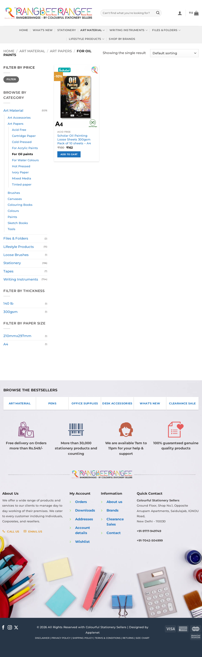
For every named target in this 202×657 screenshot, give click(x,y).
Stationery (66, 30)
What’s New (43, 30)
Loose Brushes (16, 255)
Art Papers (61, 51)
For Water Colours (25, 160)
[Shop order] (174, 53)
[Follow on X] (16, 627)
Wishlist (82, 542)
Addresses (84, 519)
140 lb (8, 303)
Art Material (92, 30)
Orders (81, 502)
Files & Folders (166, 30)
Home (23, 30)
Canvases (15, 199)
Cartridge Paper (24, 136)
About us (114, 502)
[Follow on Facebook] (3, 627)
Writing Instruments (128, 30)
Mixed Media (21, 178)
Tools (11, 229)
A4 (5, 344)
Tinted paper (21, 184)
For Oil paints (22, 154)
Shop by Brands (122, 39)
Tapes (8, 271)
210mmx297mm (17, 336)
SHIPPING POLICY (82, 638)
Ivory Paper (20, 172)
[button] (194, 13)
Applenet (93, 632)
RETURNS (128, 638)
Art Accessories (19, 117)
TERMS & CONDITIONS (108, 638)
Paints (12, 217)
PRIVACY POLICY (60, 638)
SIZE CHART (142, 638)
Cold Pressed (22, 142)
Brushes (14, 193)
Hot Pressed (21, 166)
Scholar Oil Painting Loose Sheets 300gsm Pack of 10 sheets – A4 (74, 139)
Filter (11, 79)
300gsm (10, 312)
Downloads (85, 510)
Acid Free (19, 129)
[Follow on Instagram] (10, 627)
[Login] (180, 13)
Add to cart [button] (68, 154)
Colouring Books (20, 204)
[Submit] (157, 12)
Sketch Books (18, 223)
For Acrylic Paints (25, 148)
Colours (13, 211)
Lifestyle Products (86, 39)
